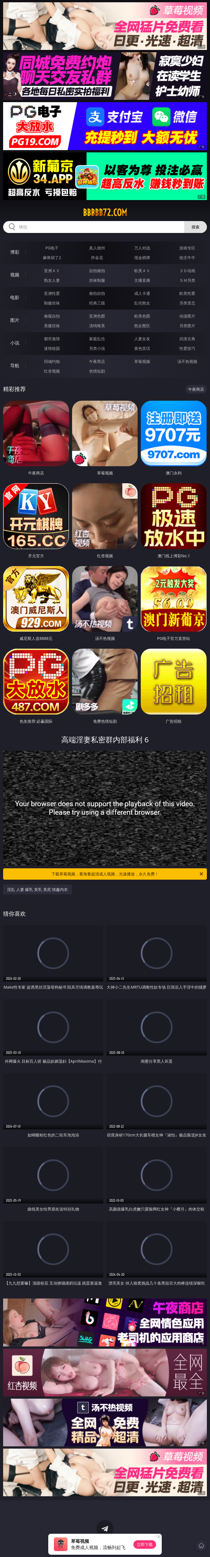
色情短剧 (97, 371)
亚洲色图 (97, 316)
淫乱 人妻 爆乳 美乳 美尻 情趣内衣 (37, 889)
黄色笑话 (142, 348)
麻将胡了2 (52, 257)
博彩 (14, 252)
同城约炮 (52, 361)
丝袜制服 (97, 280)
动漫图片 (187, 316)
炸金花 (97, 257)
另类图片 (187, 325)
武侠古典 (187, 338)
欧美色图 (142, 316)
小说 (14, 343)
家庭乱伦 (97, 338)
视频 (14, 275)
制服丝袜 (52, 303)
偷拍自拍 (97, 293)
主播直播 (142, 280)
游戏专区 (187, 248)
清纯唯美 (97, 325)
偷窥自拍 (52, 316)
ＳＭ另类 (187, 280)
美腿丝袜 (52, 325)
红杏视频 (52, 371)
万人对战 (142, 248)
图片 (14, 320)
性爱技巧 (187, 348)
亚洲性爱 (52, 293)
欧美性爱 (187, 293)
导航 (14, 365)
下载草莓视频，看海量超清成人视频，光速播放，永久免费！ (127, 874)
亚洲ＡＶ (52, 270)
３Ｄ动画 (187, 270)
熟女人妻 (52, 280)
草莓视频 (142, 361)
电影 (14, 297)
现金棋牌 (142, 257)
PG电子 (52, 248)
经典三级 (97, 303)
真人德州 (97, 248)
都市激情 (52, 338)
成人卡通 (142, 293)
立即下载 (145, 1544)
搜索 (196, 227)
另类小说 (97, 348)
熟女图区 (142, 325)
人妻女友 (142, 338)
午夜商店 (97, 361)
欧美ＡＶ (142, 270)
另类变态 (187, 303)
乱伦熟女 (142, 303)
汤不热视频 (187, 361)
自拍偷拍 (97, 270)
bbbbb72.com (105, 212)
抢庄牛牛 (187, 257)
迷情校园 (52, 348)
